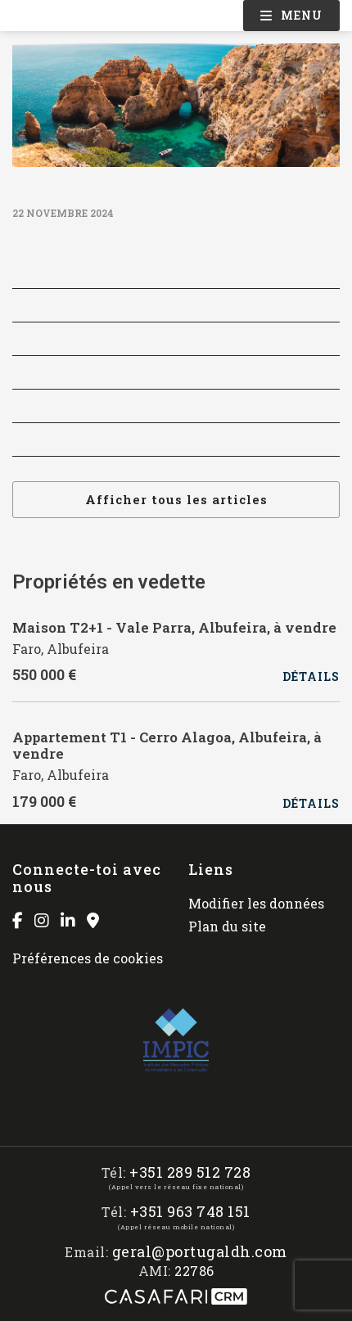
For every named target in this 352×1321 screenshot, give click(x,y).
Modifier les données (256, 903)
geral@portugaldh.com (199, 1251)
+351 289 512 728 (189, 1172)
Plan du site (227, 926)
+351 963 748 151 (190, 1211)
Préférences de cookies (87, 958)
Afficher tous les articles (176, 499)
